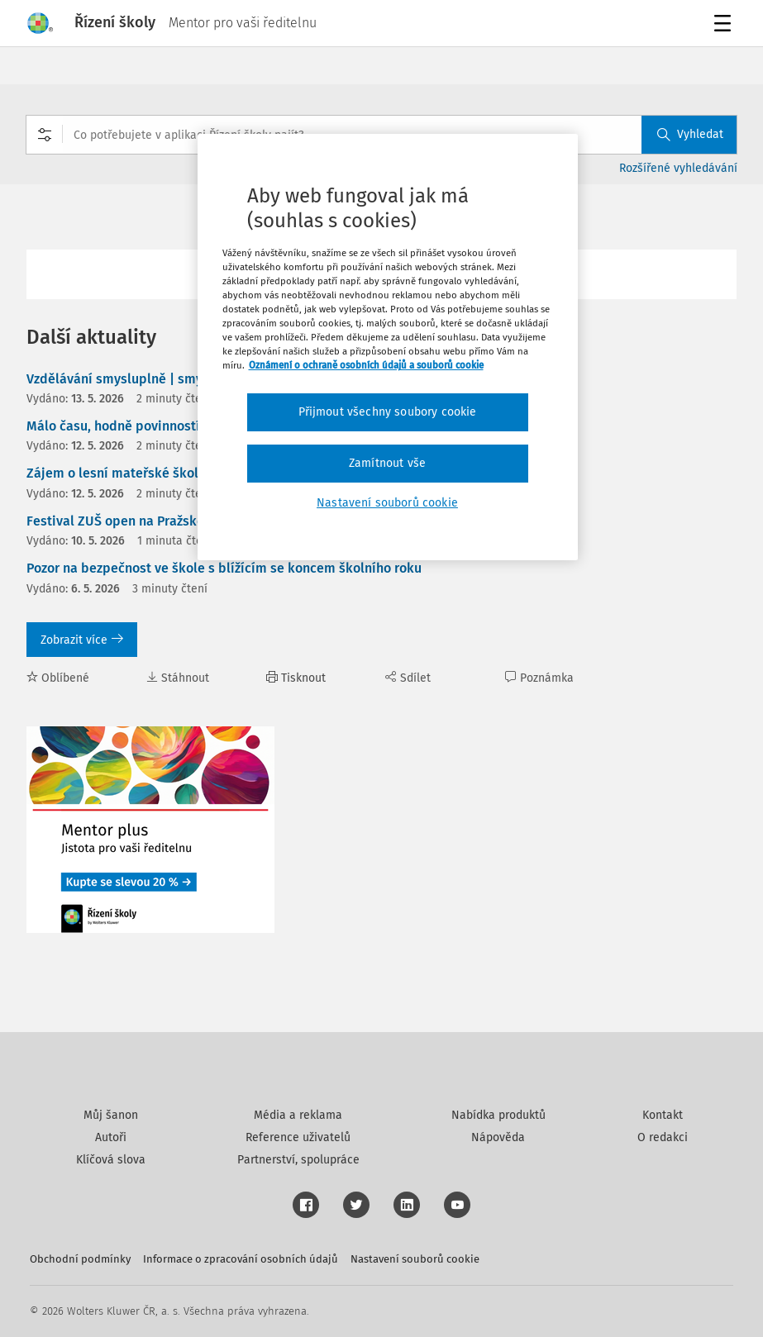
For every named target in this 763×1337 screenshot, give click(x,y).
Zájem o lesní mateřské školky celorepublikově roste (188, 473)
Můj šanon (110, 1115)
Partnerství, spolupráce (298, 1160)
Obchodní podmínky (80, 1259)
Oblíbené (57, 678)
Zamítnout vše (387, 463)
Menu (725, 25)
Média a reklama (298, 1115)
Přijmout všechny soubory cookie (387, 412)
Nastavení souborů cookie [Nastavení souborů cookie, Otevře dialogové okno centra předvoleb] (387, 503)
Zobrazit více (82, 640)
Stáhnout (177, 678)
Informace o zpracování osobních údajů (240, 1259)
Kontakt (662, 1115)
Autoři (110, 1137)
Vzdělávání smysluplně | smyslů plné (138, 379)
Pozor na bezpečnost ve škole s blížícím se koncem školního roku (224, 568)
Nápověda (498, 1137)
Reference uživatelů (298, 1137)
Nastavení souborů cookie (415, 1259)
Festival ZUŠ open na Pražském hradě (140, 521)
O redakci (662, 1137)
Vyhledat (690, 134)
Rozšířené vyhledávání (678, 168)
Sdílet (408, 678)
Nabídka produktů (498, 1115)
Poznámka (539, 678)
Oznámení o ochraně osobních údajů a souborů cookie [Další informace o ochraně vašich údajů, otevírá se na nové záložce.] (366, 365)
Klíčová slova (110, 1160)
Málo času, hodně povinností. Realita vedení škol (175, 426)
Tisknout (296, 678)
